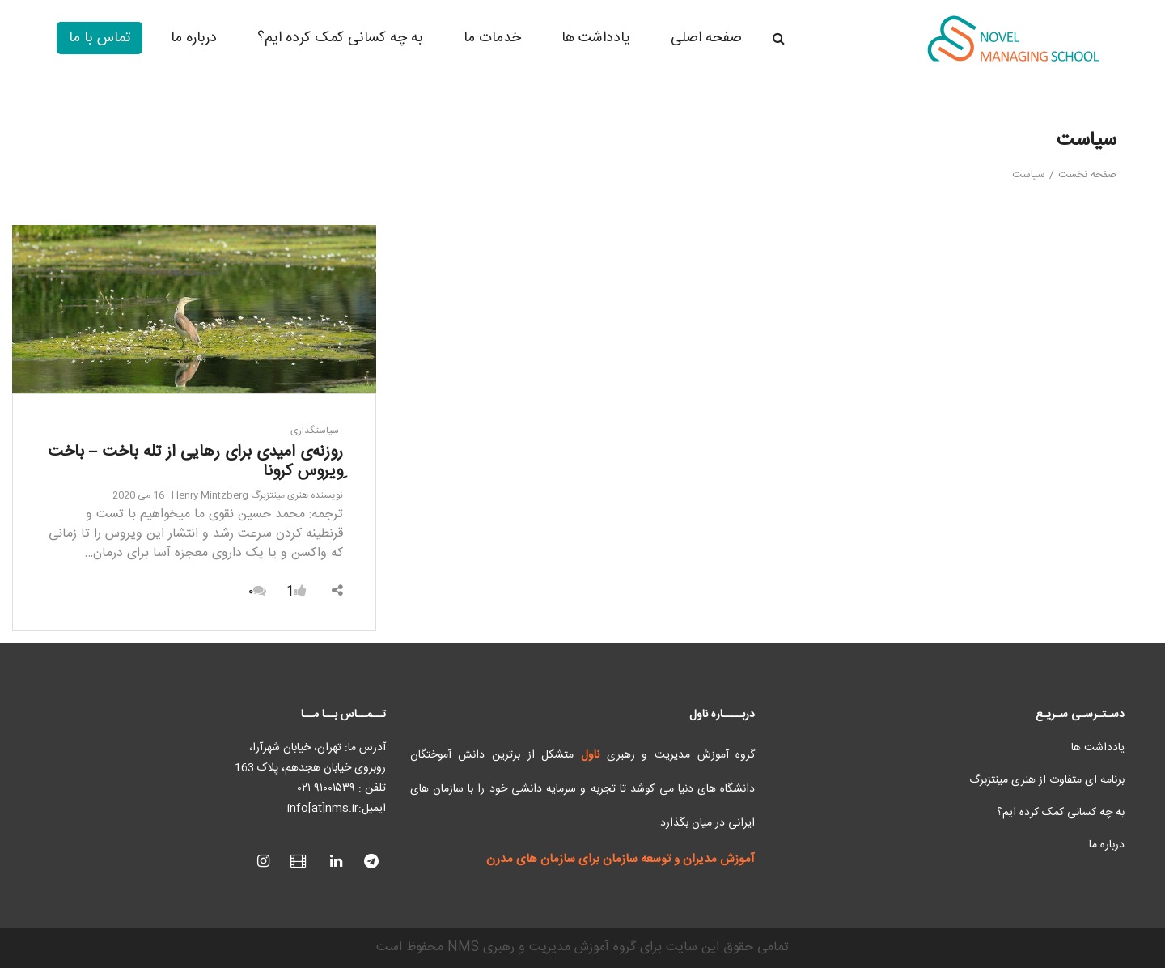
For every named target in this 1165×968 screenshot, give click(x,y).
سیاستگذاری (314, 430)
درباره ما (1107, 845)
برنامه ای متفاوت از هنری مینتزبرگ (1047, 780)
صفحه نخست (1087, 175)
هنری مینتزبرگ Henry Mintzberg (257, 495)
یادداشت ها (1098, 748)
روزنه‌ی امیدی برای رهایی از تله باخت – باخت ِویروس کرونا (195, 462)
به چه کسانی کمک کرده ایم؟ (1061, 812)
